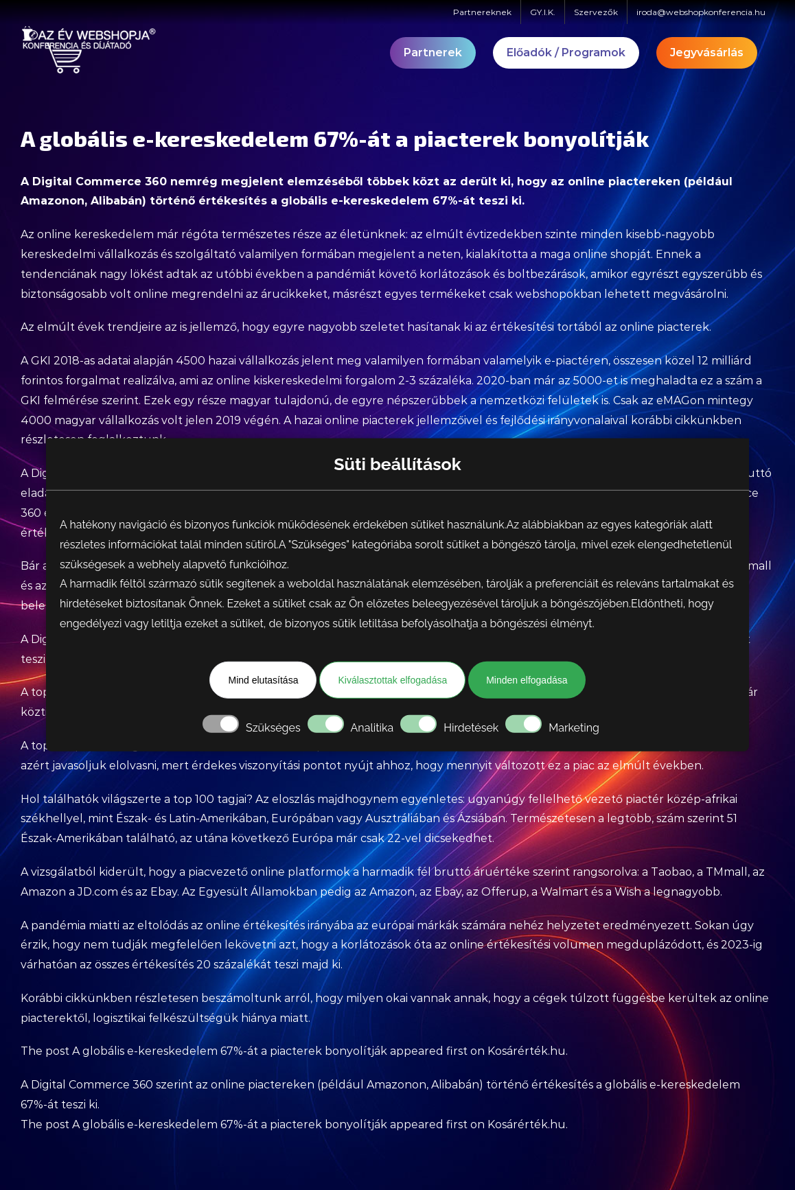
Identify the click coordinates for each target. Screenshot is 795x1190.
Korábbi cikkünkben (76, 998)
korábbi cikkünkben (686, 420)
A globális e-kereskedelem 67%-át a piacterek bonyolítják (229, 1051)
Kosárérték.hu (526, 1051)
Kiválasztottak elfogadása (392, 680)
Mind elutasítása (263, 680)
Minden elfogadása (526, 680)
